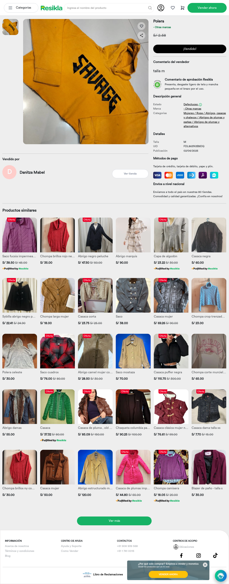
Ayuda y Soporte (71, 546)
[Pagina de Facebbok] (181, 555)
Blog (7, 556)
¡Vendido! (189, 48)
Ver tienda (130, 173)
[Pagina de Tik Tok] (215, 555)
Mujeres (189, 113)
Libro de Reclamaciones (103, 574)
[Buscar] (150, 7)
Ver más (114, 520)
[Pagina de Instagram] (198, 555)
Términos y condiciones (19, 551)
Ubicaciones (186, 547)
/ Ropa (199, 113)
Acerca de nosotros (17, 546)
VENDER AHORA (168, 574)
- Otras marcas (162, 27)
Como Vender (69, 551)
